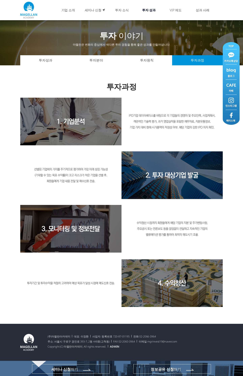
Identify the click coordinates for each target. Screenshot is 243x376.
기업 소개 (68, 10)
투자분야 (96, 60)
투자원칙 (146, 60)
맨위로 (231, 46)
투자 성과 (149, 10)
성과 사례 (202, 10)
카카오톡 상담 (231, 57)
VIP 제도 (176, 10)
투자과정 (197, 60)
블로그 (231, 72)
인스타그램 (231, 102)
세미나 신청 (95, 10)
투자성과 (45, 60)
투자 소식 (122, 10)
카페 (231, 87)
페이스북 (231, 117)
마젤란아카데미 (28, 10)
